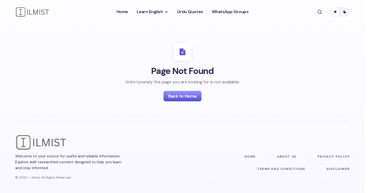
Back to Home (182, 96)
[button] (320, 12)
